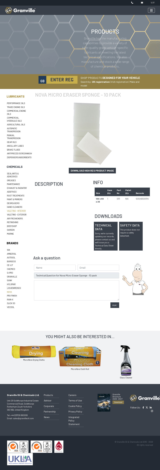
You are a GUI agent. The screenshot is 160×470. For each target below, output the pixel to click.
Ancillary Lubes (15, 146)
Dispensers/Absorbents (19, 157)
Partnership (50, 411)
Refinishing (12, 222)
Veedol (10, 307)
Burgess (11, 261)
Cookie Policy (75, 406)
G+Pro (10, 273)
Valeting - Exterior (17, 214)
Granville (12, 276)
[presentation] (57, 308)
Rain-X (10, 299)
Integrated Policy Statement (74, 421)
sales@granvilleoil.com (23, 418)
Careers (72, 395)
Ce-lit (10, 265)
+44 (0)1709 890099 (19, 415)
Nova (9, 292)
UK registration (101, 81)
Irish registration (119, 81)
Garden (11, 230)
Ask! (114, 305)
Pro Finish (12, 295)
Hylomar (11, 284)
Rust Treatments (15, 195)
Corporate (49, 406)
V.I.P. (153, 2)
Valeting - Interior (16, 211)
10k (8, 250)
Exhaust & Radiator (17, 188)
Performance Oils (16, 103)
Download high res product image (92, 170)
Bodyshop (12, 226)
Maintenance (13, 184)
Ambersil (11, 254)
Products (48, 395)
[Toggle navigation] (151, 10)
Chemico (11, 269)
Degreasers (13, 203)
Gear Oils (12, 142)
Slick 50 (11, 303)
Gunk (9, 280)
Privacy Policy (75, 411)
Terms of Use (75, 400)
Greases (11, 180)
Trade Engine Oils (16, 107)
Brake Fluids (13, 150)
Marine (10, 234)
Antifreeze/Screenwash (19, 153)
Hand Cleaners (14, 207)
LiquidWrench (14, 288)
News (47, 417)
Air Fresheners (15, 218)
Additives (12, 192)
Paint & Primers (14, 199)
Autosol (11, 257)
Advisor (47, 400)
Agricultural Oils (16, 124)
